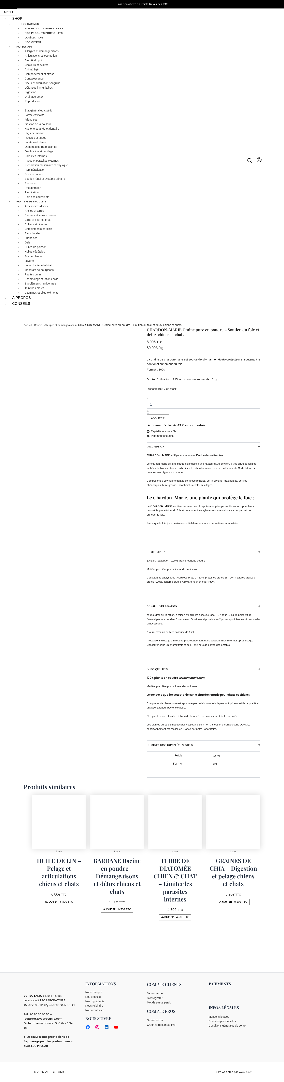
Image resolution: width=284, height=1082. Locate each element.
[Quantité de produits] (203, 405)
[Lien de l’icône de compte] (259, 159)
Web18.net (245, 1072)
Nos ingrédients (95, 1001)
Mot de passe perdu (159, 1002)
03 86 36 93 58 (40, 1014)
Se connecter (155, 993)
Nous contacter (94, 1010)
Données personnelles (222, 1021)
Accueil (28, 325)
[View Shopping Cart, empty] (276, 160)
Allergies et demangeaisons (62, 325)
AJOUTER (158, 418)
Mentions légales (219, 1016)
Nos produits (93, 996)
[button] (250, 161)
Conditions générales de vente (227, 1026)
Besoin (39, 325)
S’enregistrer (155, 998)
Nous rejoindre (94, 1006)
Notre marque (93, 992)
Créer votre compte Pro (161, 1025)
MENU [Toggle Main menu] (8, 12)
